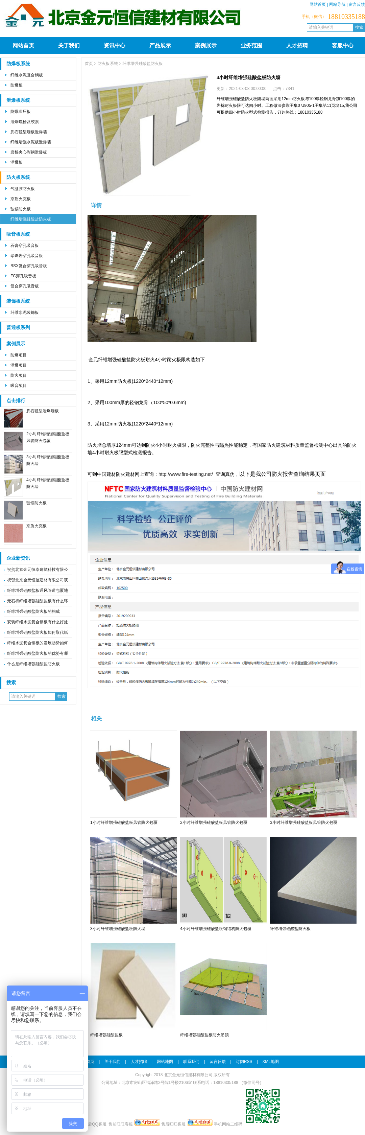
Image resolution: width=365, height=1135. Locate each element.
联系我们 (191, 1061)
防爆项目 (18, 355)
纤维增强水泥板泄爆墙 (30, 142)
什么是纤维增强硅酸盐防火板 (33, 664)
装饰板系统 (18, 301)
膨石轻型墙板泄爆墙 (28, 132)
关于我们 (69, 45)
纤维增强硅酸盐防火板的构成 (33, 611)
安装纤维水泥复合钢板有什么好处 (37, 622)
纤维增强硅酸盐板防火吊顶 (204, 1035)
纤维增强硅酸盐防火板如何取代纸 (37, 632)
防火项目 (18, 375)
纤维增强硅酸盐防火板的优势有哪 (37, 653)
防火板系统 (18, 177)
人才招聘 (297, 45)
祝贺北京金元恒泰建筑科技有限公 (37, 569)
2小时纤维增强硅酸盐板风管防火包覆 (213, 822)
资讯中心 (114, 45)
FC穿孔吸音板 (23, 276)
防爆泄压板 (20, 111)
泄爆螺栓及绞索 (24, 121)
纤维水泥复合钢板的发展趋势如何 (37, 643)
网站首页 (318, 4)
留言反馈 (357, 4)
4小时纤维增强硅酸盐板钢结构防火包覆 (215, 928)
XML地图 (270, 1061)
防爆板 (16, 85)
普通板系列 (18, 327)
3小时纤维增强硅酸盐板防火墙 (117, 928)
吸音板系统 (18, 234)
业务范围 (251, 45)
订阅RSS (244, 1061)
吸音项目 (18, 385)
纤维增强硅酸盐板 (106, 1035)
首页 (89, 63)
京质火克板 (20, 198)
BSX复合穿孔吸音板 (28, 265)
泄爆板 (16, 162)
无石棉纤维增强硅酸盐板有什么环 (37, 601)
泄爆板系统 (18, 100)
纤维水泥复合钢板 (26, 75)
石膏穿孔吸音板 (24, 245)
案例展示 (206, 45)
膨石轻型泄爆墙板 (42, 411)
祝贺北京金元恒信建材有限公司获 (37, 580)
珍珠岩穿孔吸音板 (26, 255)
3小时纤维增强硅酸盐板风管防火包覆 (303, 822)
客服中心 (343, 45)
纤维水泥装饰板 (24, 312)
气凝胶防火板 (22, 188)
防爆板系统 (18, 63)
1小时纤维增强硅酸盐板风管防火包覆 (123, 822)
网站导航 (337, 4)
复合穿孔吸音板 (24, 286)
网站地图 (165, 1061)
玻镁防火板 (20, 209)
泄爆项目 (18, 365)
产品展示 (160, 45)
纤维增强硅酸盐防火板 (30, 219)
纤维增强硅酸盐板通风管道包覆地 (37, 590)
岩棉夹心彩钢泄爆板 (28, 152)
